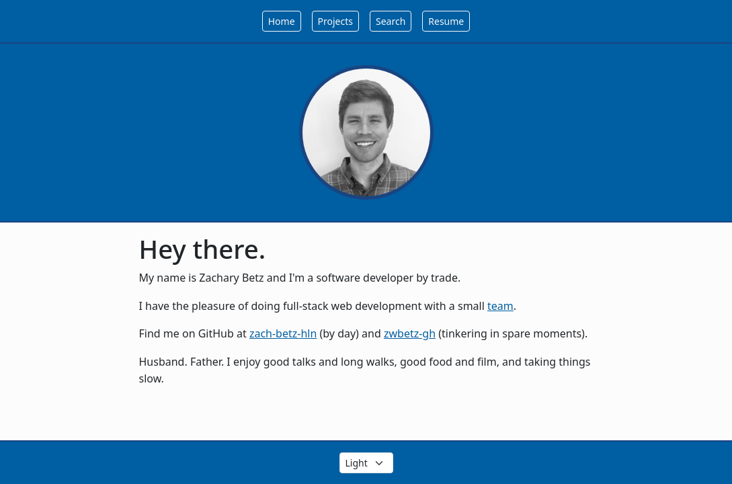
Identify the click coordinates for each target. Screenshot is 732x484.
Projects (335, 21)
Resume (446, 21)
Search (390, 21)
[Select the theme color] (366, 462)
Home (281, 21)
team (500, 305)
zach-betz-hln (283, 333)
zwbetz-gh (410, 333)
